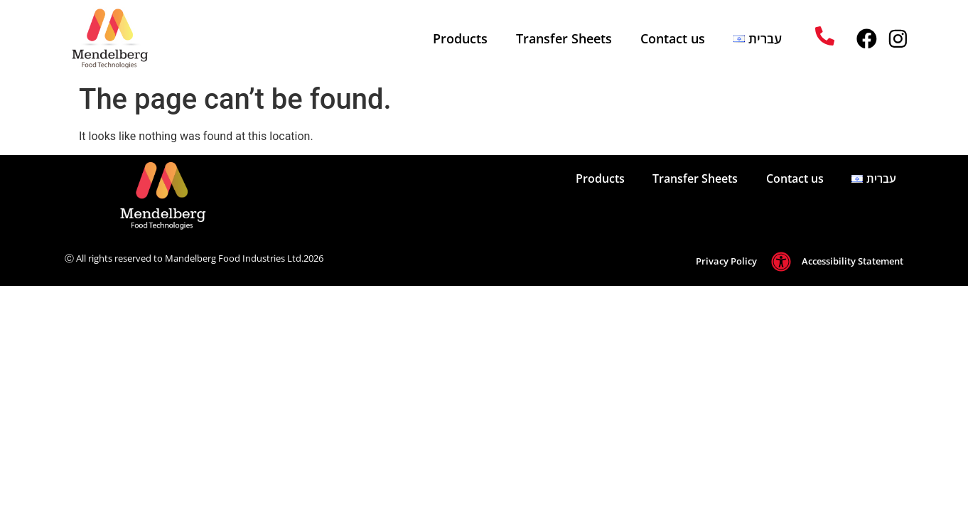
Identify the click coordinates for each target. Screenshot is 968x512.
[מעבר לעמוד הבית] (139, 196)
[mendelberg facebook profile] (866, 38)
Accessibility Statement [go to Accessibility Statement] (852, 261)
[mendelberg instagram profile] (898, 38)
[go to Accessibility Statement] (781, 262)
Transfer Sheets (563, 38)
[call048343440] (824, 36)
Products (459, 38)
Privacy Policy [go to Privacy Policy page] (726, 261)
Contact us (672, 38)
